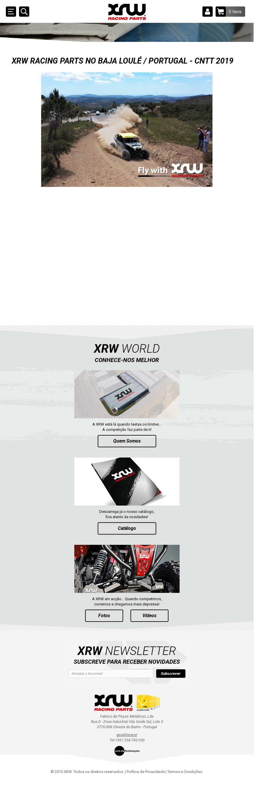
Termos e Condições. (185, 771)
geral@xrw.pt (126, 735)
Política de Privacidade (146, 771)
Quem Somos (127, 441)
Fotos (104, 615)
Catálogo (127, 528)
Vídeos (149, 615)
